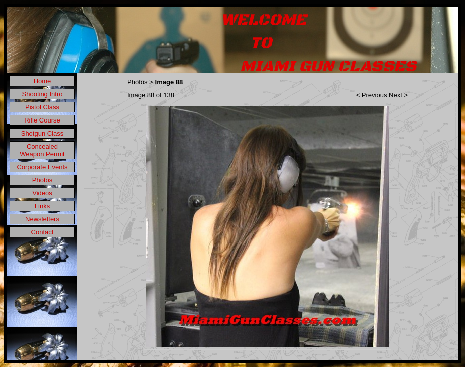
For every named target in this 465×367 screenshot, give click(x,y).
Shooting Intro (42, 94)
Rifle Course (42, 120)
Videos (42, 193)
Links (42, 206)
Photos (42, 180)
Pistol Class (42, 107)
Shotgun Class (42, 133)
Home (42, 81)
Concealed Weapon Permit (42, 150)
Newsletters (42, 219)
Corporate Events (42, 167)
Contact (42, 232)
